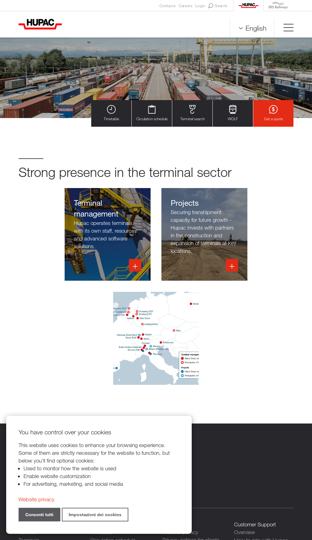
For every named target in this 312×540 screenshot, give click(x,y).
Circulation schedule (152, 113)
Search (217, 6)
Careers (185, 5)
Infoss (61, 234)
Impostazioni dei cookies (95, 514)
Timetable (111, 113)
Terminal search (192, 113)
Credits (200, 506)
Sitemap (222, 506)
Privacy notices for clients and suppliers (190, 440)
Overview (244, 428)
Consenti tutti (39, 514)
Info (156, 234)
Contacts (168, 5)
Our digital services (255, 444)
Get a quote (273, 113)
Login (200, 5)
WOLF (233, 113)
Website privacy (36, 499)
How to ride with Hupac (261, 436)
